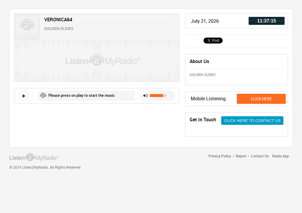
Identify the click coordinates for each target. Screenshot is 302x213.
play (24, 96)
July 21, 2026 (205, 21)
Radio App (280, 156)
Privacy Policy (220, 156)
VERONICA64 (58, 19)
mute (146, 95)
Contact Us (260, 156)
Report (241, 156)
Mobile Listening (208, 98)
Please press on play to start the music (81, 95)
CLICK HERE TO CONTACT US (252, 120)
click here (261, 98)
